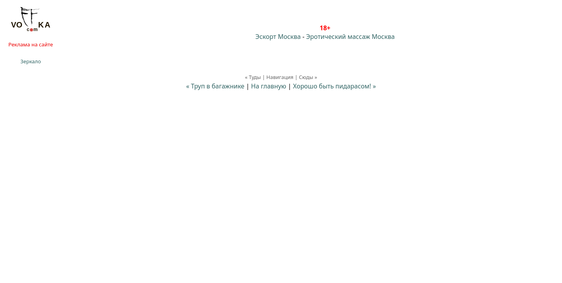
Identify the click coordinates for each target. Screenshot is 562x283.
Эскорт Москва (277, 36)
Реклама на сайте (30, 44)
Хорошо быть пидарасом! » (334, 86)
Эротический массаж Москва (350, 36)
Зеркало (30, 61)
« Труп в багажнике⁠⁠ (215, 86)
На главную (268, 86)
